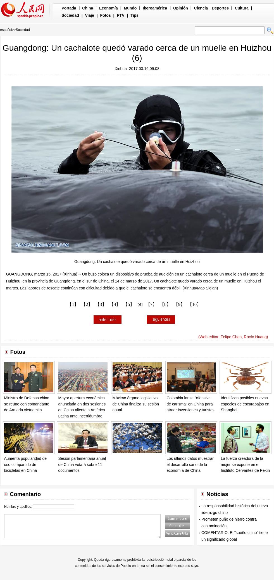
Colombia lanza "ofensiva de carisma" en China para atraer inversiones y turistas (191, 404)
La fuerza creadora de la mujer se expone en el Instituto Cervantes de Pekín (245, 464)
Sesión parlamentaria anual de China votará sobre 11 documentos (82, 464)
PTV (120, 15)
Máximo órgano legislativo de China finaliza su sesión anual (136, 404)
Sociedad (70, 15)
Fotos (105, 15)
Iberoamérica (155, 8)
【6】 (140, 305)
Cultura (242, 8)
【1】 (72, 304)
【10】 (194, 304)
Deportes (220, 8)
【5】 (128, 304)
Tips (134, 15)
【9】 (179, 304)
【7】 (151, 304)
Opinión (180, 8)
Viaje (89, 15)
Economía (108, 8)
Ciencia (201, 8)
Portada (69, 8)
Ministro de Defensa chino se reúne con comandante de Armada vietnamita (26, 404)
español (6, 30)
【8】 (165, 304)
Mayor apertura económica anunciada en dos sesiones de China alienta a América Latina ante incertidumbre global (82, 410)
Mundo (130, 8)
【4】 (114, 304)
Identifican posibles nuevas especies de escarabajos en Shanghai (245, 404)
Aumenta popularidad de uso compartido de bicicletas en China (25, 464)
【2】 (86, 304)
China (87, 8)
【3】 (100, 304)
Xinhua (121, 68)
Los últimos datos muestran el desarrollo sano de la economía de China (191, 464)
